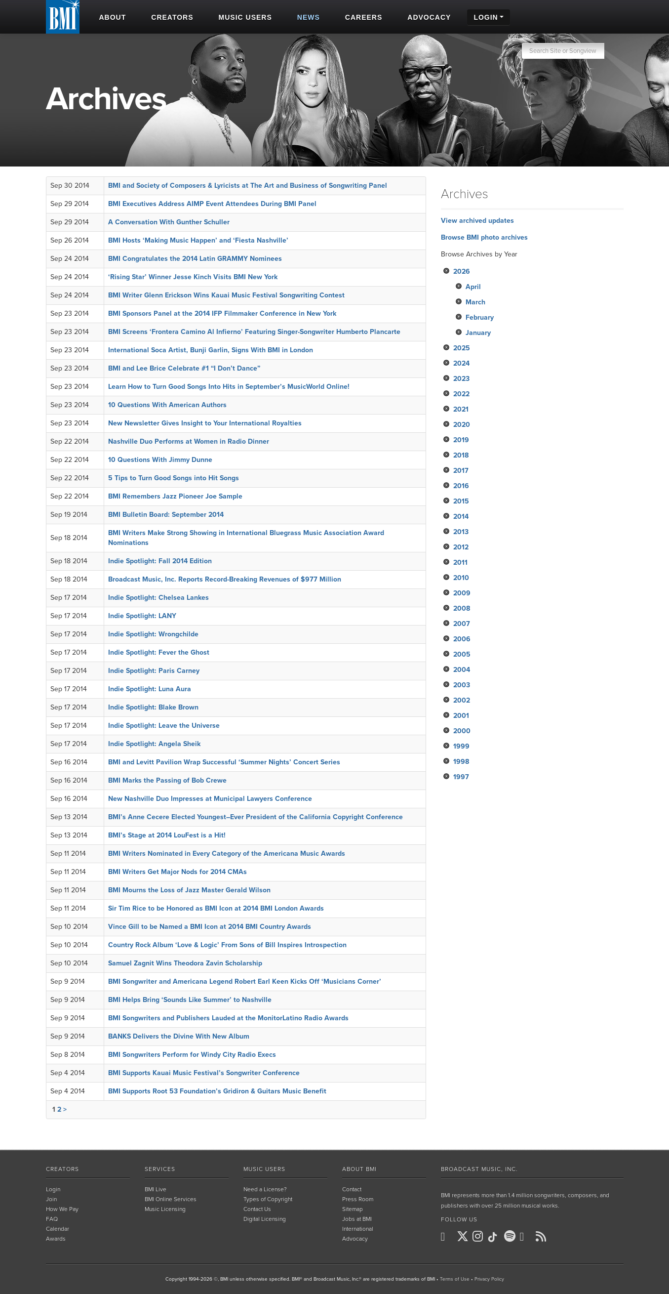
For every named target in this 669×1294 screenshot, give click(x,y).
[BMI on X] (464, 1236)
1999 (461, 746)
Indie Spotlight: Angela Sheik (154, 744)
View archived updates (477, 220)
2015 (461, 501)
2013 (461, 532)
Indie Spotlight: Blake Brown (153, 707)
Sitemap (352, 1209)
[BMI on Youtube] (527, 1236)
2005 (462, 654)
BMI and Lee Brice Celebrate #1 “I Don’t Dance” (184, 368)
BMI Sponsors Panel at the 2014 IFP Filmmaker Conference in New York (222, 313)
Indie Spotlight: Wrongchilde (153, 634)
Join (51, 1199)
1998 (461, 761)
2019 (461, 440)
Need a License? (265, 1189)
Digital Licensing (264, 1218)
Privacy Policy (489, 1279)
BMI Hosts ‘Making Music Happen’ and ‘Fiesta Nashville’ (198, 240)
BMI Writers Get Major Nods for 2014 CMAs (177, 872)
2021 (461, 409)
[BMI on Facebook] (448, 1236)
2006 (462, 639)
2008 (461, 608)
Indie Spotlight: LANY (142, 616)
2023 (461, 379)
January (478, 333)
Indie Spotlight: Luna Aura (149, 689)
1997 (461, 777)
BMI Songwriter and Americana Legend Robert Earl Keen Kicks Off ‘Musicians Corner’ (244, 981)
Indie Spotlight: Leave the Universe (164, 725)
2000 (462, 731)
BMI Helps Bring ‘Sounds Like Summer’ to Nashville (190, 1000)
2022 (461, 394)
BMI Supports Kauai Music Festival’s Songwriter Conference (204, 1073)
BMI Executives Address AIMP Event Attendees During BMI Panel (212, 204)
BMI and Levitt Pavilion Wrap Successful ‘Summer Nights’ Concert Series (224, 762)
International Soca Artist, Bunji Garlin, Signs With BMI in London (210, 350)
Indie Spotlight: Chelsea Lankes (158, 597)
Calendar (57, 1228)
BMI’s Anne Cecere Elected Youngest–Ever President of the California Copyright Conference (255, 817)
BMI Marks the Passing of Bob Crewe (167, 780)
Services (160, 1169)
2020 (461, 424)
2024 (461, 363)
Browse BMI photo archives (484, 237)
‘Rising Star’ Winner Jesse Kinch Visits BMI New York (192, 277)
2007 (461, 624)
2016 (461, 486)
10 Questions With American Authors (167, 405)
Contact (351, 1189)
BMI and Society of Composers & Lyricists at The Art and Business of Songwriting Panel (247, 185)
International (357, 1228)
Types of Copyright (267, 1199)
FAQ (52, 1218)
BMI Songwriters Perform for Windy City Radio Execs (192, 1054)
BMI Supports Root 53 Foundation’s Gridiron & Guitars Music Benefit (217, 1091)
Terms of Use (455, 1279)
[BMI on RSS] (543, 1236)
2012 (461, 547)
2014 (461, 516)
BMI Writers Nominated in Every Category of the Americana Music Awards (226, 853)
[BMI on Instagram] (479, 1236)
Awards (56, 1238)
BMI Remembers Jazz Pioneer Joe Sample (175, 496)
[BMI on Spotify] (511, 1236)
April (473, 287)
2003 (461, 685)
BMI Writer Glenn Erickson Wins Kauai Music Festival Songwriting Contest (226, 295)
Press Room (357, 1199)
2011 (460, 562)
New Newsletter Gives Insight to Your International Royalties (205, 423)
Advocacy (355, 1238)
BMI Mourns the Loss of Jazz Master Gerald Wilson (189, 890)
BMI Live (155, 1189)
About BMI (359, 1169)
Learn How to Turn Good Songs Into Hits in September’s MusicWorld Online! (229, 386)
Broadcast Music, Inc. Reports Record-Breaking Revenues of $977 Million (224, 579)
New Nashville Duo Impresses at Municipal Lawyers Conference (210, 798)
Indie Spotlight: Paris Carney (153, 671)
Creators (62, 1169)
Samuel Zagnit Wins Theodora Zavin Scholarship (185, 963)
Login (53, 1189)
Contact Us (257, 1209)
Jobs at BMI (357, 1218)
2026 (461, 271)
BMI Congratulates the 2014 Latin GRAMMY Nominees (195, 258)
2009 (462, 593)
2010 (461, 578)
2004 (461, 670)
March (475, 302)
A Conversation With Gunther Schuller (169, 222)
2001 (461, 715)
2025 (461, 348)
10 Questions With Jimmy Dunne (160, 460)
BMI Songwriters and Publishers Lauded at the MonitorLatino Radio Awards (228, 1018)
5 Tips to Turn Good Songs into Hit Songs (173, 478)
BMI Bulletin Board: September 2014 (166, 514)
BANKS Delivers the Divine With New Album (178, 1036)
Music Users (264, 1169)
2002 (461, 700)
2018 (461, 455)
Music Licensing (165, 1209)
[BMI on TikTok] (495, 1237)
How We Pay (62, 1209)
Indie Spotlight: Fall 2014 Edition (160, 561)
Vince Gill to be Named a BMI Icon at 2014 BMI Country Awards (209, 926)
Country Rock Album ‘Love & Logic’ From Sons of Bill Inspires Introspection (227, 945)
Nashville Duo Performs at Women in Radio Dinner (188, 441)
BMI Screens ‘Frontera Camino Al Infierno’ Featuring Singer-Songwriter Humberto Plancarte (254, 332)
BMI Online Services (171, 1199)
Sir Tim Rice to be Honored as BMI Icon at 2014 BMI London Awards (216, 908)
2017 (461, 470)
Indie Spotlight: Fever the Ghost (158, 652)
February (480, 317)
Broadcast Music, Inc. (479, 1169)
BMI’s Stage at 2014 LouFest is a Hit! (167, 835)
